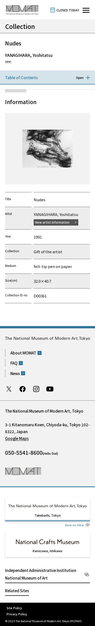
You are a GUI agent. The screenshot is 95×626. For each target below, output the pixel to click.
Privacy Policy (17, 614)
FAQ (13, 363)
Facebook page (22, 389)
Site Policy (14, 608)
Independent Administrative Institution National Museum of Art (40, 574)
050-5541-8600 (24, 452)
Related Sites (17, 590)
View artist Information (52, 222)
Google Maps (17, 438)
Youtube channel (50, 389)
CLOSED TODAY (67, 10)
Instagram (36, 389)
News (15, 373)
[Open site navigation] (86, 10)
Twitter (9, 389)
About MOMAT (23, 353)
